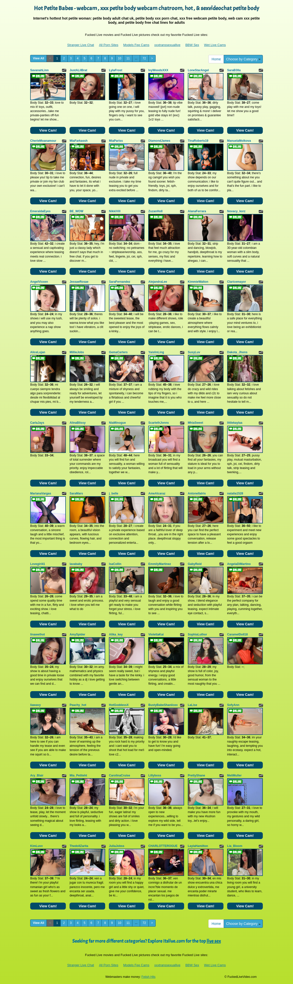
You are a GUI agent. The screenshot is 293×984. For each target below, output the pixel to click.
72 (144, 58)
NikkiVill (114, 211)
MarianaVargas (40, 493)
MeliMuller (234, 775)
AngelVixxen (39, 281)
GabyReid (195, 564)
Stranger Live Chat (80, 45)
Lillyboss (154, 775)
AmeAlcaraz (156, 493)
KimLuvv (36, 846)
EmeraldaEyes (40, 211)
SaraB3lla (234, 70)
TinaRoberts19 (198, 140)
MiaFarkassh (79, 140)
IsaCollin (115, 564)
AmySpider (77, 634)
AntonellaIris (197, 493)
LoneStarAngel (198, 70)
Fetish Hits (149, 977)
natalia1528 (235, 493)
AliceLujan (37, 352)
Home (216, 59)
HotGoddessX (118, 705)
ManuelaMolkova (239, 140)
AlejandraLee (157, 281)
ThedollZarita (79, 846)
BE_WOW (76, 211)
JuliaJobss (116, 846)
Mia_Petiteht (78, 775)
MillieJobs (77, 352)
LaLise (192, 705)
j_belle (113, 493)
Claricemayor (236, 281)
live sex (214, 941)
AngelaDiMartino (239, 564)
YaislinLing (156, 352)
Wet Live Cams (215, 45)
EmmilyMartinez (159, 564)
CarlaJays (37, 422)
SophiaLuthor (197, 634)
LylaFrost (115, 70)
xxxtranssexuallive (167, 45)
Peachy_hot (78, 705)
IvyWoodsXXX (158, 70)
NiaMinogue (117, 422)
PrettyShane (196, 775)
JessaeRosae (79, 281)
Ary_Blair (36, 775)
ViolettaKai (156, 634)
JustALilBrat (78, 70)
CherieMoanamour (43, 140)
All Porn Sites (108, 45)
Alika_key (115, 634)
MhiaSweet (195, 422)
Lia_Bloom (234, 846)
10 (119, 58)
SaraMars (76, 493)
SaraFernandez (119, 281)
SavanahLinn (39, 70)
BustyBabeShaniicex (163, 705)
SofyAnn (233, 705)
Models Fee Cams (136, 45)
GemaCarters (118, 352)
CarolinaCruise (119, 775)
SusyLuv (194, 352)
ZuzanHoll (155, 211)
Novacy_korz (236, 211)
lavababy (76, 564)
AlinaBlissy (78, 422)
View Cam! (48, 130)
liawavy (35, 705)
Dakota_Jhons (237, 352)
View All (38, 58)
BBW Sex (192, 45)
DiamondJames (159, 140)
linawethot (37, 634)
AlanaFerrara (197, 211)
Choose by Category (243, 59)
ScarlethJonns (158, 422)
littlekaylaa (234, 422)
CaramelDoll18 (237, 634)
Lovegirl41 (37, 564)
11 (128, 58)
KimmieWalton (198, 281)
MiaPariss (116, 140)
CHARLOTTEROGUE (162, 846)
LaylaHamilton (198, 846)
